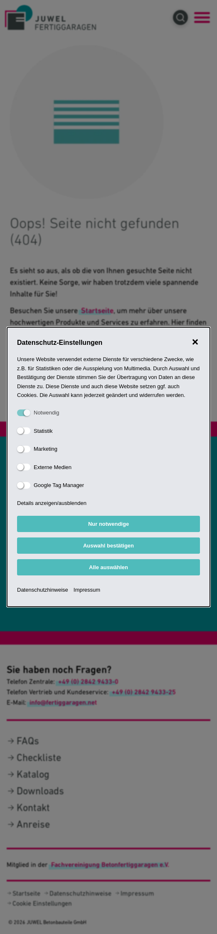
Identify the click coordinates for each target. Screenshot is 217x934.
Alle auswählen (108, 567)
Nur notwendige (108, 524)
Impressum (87, 590)
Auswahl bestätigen (108, 545)
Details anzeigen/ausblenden (51, 503)
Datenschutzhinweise (42, 590)
